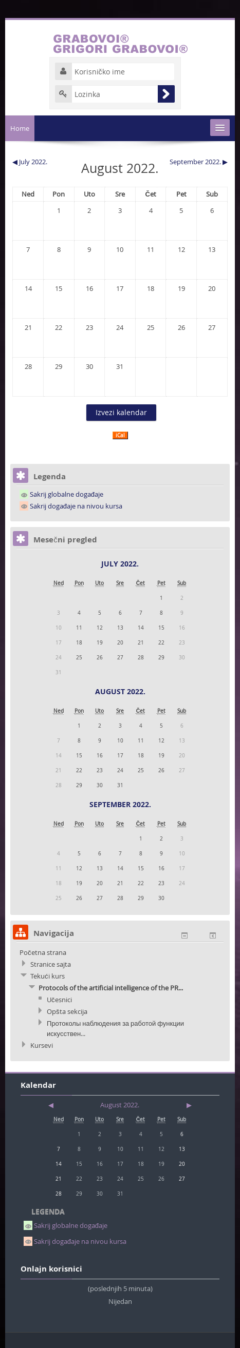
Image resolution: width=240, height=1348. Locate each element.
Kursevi (41, 1045)
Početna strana (43, 952)
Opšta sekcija (67, 1011)
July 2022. (120, 564)
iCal (120, 435)
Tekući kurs (47, 976)
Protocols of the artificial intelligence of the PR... (111, 987)
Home (19, 128)
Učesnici (59, 999)
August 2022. (120, 691)
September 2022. (120, 804)
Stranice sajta (50, 964)
